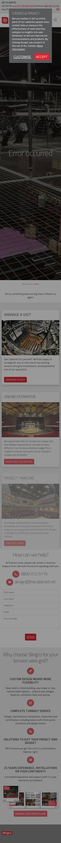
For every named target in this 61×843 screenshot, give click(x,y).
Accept (41, 56)
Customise (22, 56)
